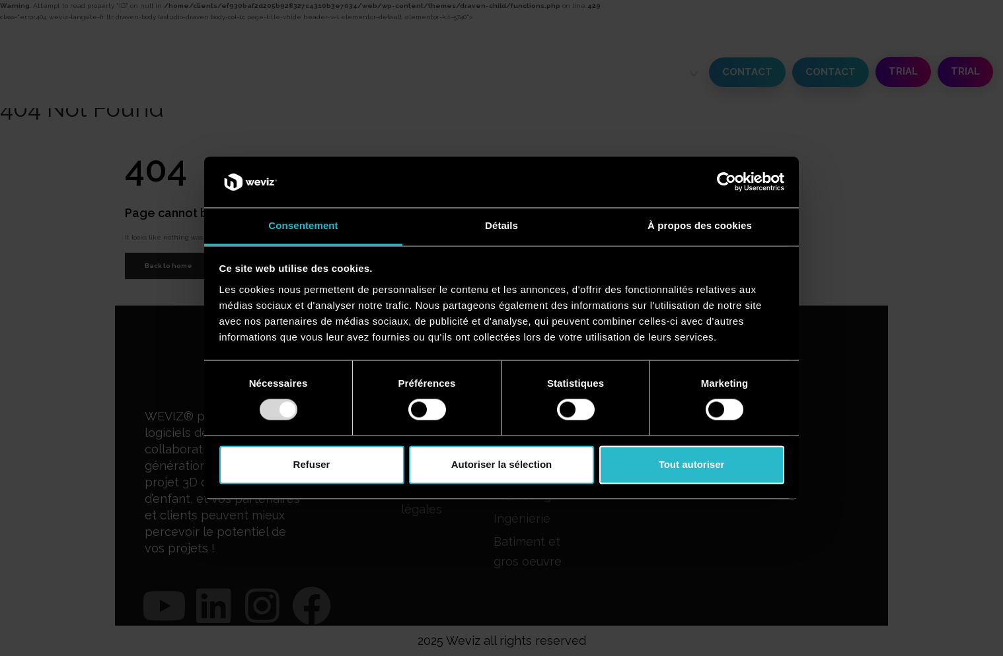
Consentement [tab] (303, 225)
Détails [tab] (501, 225)
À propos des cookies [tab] (700, 225)
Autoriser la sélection (501, 464)
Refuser (311, 464)
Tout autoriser (692, 464)
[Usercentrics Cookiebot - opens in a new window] (726, 182)
